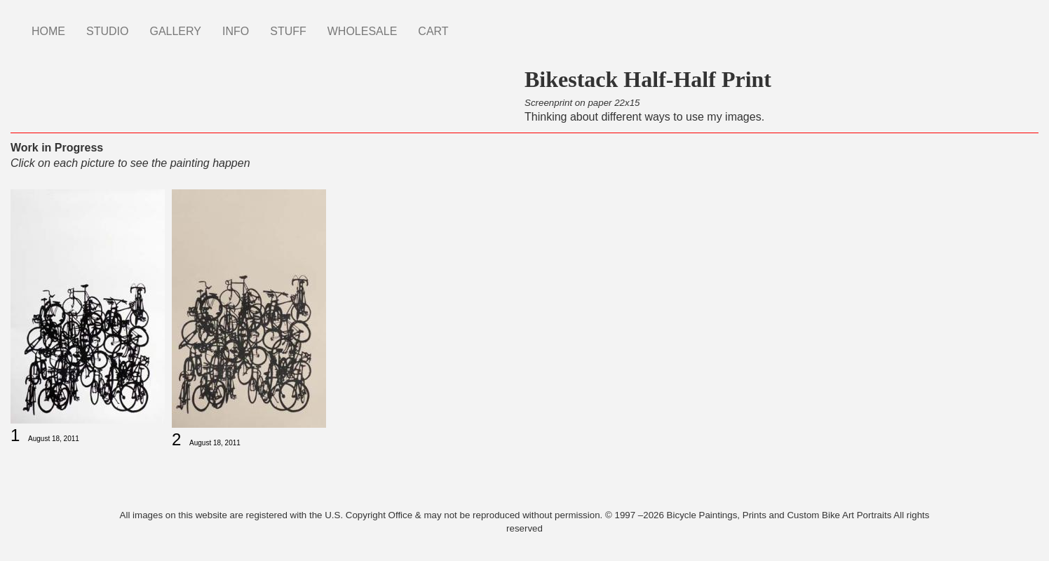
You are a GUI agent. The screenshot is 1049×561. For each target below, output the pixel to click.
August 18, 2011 (53, 438)
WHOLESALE (362, 31)
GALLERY (175, 31)
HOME (48, 31)
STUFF (288, 31)
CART (433, 31)
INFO (235, 31)
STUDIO (107, 31)
